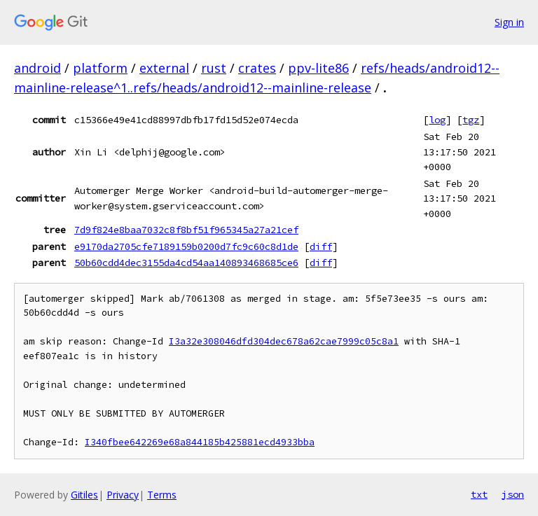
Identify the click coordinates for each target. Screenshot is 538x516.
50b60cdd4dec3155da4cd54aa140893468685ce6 (186, 262)
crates (257, 68)
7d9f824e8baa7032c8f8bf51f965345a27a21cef (186, 229)
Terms (162, 494)
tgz (470, 119)
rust (213, 68)
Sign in (509, 22)
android (37, 68)
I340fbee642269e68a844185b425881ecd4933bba (200, 442)
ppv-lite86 (318, 68)
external (164, 68)
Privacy (122, 494)
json (513, 494)
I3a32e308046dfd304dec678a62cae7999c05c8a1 (284, 341)
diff (321, 246)
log (437, 119)
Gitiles (84, 494)
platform (100, 68)
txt (479, 494)
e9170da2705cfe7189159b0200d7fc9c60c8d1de (186, 246)
